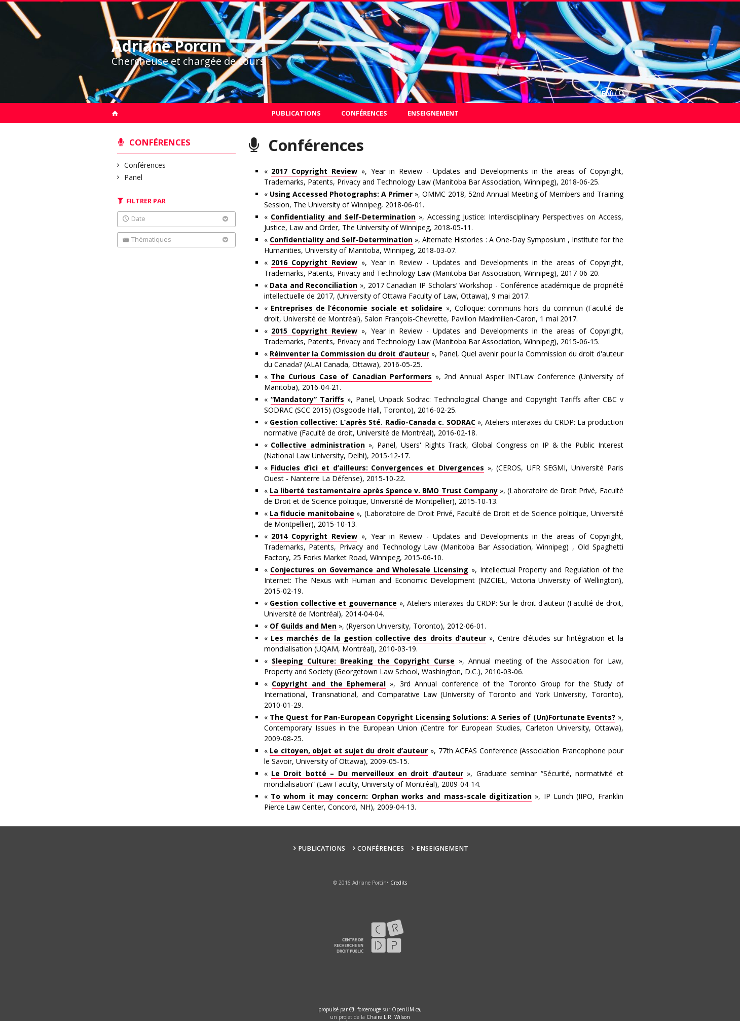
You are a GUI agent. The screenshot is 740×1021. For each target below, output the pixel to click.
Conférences (364, 113)
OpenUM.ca (406, 1009)
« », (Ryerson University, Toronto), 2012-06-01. (375, 626)
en (606, 93)
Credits (398, 882)
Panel (133, 177)
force (369, 1009)
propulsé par (333, 1009)
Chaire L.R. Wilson (388, 1016)
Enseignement (433, 113)
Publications (296, 113)
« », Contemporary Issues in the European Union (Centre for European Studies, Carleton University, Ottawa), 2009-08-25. (443, 727)
